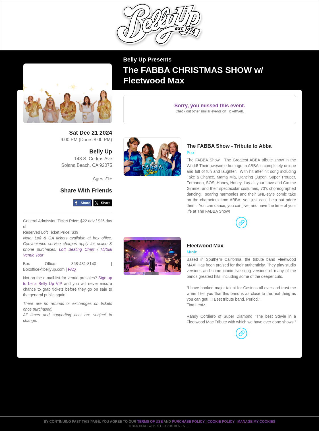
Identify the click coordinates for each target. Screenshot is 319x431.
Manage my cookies (256, 422)
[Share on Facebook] (82, 202)
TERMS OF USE (150, 422)
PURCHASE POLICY (189, 422)
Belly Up (100, 151)
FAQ (72, 269)
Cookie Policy (221, 422)
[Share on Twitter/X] (102, 202)
